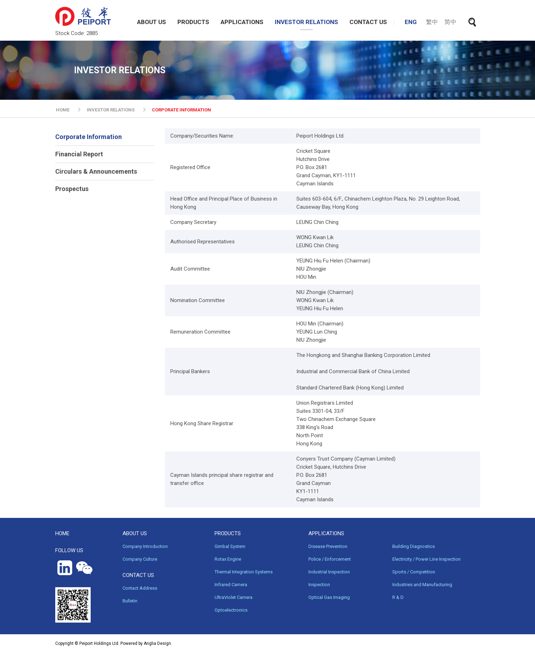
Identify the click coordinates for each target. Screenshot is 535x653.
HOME (62, 109)
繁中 (432, 21)
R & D (398, 597)
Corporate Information (88, 136)
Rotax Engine (228, 559)
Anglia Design (157, 643)
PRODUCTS (193, 21)
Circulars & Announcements (96, 171)
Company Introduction (145, 546)
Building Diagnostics (413, 546)
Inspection (319, 584)
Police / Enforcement (329, 559)
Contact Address (140, 588)
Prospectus (72, 188)
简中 (450, 21)
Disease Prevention (327, 546)
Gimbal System (230, 546)
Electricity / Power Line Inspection (426, 559)
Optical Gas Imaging (329, 597)
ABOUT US (151, 21)
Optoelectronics (231, 610)
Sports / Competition (413, 571)
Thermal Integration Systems (244, 571)
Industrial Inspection (329, 571)
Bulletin (130, 600)
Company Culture (140, 559)
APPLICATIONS (242, 21)
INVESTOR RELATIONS (306, 21)
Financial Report (79, 154)
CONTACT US (368, 21)
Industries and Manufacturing (422, 584)
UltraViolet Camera (233, 597)
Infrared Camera (231, 584)
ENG (411, 21)
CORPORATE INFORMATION (181, 109)
